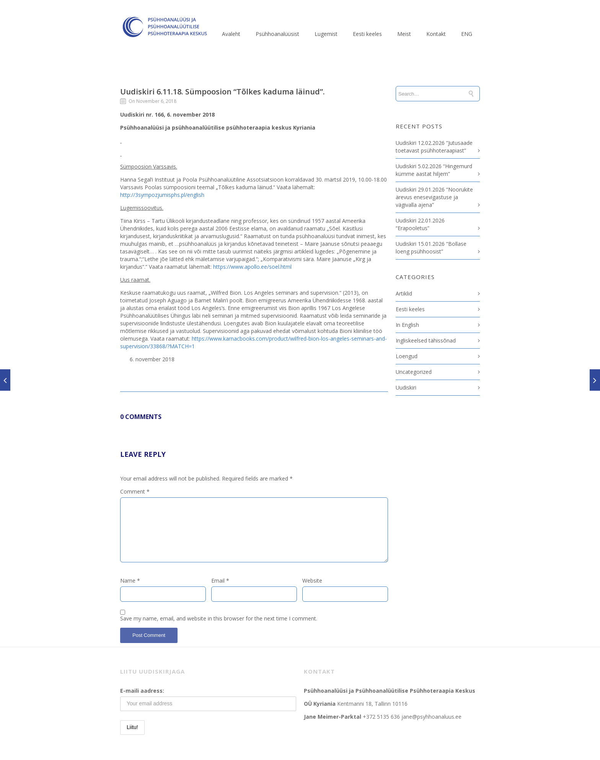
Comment (135, 491)
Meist (404, 33)
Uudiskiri (406, 387)
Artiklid (404, 293)
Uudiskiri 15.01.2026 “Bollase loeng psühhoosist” (431, 247)
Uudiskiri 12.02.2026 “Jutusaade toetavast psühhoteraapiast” (434, 146)
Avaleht (231, 33)
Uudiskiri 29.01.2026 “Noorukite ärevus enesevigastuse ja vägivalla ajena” (434, 197)
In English (407, 324)
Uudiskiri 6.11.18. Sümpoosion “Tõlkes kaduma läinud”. (222, 91)
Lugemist (326, 33)
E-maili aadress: (142, 690)
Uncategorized (414, 371)
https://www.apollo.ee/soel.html (252, 266)
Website (312, 580)
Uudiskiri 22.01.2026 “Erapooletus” (420, 224)
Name (130, 580)
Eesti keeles (367, 33)
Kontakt (436, 33)
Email (220, 580)
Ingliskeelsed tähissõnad (426, 340)
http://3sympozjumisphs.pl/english (162, 194)
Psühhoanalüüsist (277, 33)
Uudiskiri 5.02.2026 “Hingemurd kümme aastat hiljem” (434, 169)
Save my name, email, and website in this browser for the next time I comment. (218, 618)
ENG (466, 33)
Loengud (406, 356)
